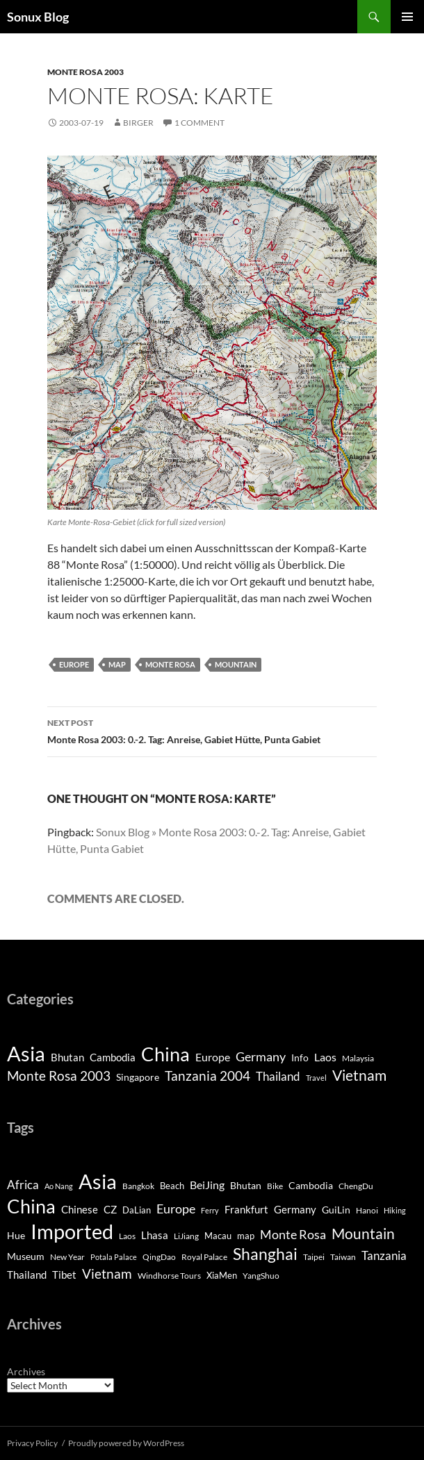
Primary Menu (407, 16)
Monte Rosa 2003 (85, 72)
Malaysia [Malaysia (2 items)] (358, 1058)
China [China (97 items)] (31, 1206)
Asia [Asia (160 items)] (98, 1181)
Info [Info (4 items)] (300, 1057)
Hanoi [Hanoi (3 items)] (367, 1210)
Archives (26, 1371)
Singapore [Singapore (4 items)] (137, 1077)
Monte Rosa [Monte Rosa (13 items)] (293, 1234)
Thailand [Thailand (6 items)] (27, 1275)
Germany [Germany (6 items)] (295, 1210)
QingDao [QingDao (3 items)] (159, 1257)
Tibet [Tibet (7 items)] (64, 1274)
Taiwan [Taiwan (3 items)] (343, 1257)
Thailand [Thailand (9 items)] (278, 1076)
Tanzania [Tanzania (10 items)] (384, 1256)
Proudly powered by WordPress (126, 1443)
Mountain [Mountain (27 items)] (363, 1233)
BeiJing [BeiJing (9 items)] (207, 1184)
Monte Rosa (170, 664)
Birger (138, 122)
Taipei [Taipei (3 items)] (314, 1257)
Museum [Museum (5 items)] (25, 1256)
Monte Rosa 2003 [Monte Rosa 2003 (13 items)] (59, 1076)
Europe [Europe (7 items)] (212, 1056)
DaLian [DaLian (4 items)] (136, 1210)
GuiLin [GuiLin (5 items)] (336, 1210)
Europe (74, 664)
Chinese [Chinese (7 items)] (79, 1209)
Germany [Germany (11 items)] (261, 1056)
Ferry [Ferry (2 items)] (210, 1210)
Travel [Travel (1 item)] (316, 1077)
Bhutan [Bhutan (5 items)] (67, 1057)
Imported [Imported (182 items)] (72, 1231)
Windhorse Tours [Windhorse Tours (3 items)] (169, 1275)
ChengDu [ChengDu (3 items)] (356, 1186)
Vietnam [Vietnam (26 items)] (359, 1075)
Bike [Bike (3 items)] (275, 1186)
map (117, 664)
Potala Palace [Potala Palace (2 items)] (113, 1256)
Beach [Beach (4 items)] (172, 1185)
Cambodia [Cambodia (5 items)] (113, 1057)
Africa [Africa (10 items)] (23, 1185)
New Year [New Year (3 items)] (67, 1257)
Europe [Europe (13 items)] (175, 1209)
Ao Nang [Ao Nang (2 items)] (58, 1186)
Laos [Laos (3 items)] (127, 1236)
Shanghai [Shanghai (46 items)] (265, 1253)
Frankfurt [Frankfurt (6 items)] (246, 1210)
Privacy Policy (32, 1443)
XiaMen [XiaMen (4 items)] (221, 1275)
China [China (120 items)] (165, 1054)
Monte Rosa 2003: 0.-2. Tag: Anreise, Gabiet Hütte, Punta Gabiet (212, 730)
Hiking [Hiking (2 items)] (395, 1210)
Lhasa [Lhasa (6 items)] (154, 1235)
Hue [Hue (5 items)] (16, 1235)
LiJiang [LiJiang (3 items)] (186, 1236)
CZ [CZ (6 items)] (110, 1210)
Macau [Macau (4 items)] (217, 1235)
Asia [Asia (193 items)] (26, 1053)
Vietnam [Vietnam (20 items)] (107, 1273)
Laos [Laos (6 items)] (325, 1056)
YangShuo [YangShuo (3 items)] (261, 1275)
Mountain (235, 664)
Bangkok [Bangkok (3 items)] (138, 1186)
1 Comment (199, 122)
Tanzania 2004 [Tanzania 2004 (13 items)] (207, 1076)
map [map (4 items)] (245, 1235)
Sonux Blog (38, 16)
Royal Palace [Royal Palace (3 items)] (204, 1257)
